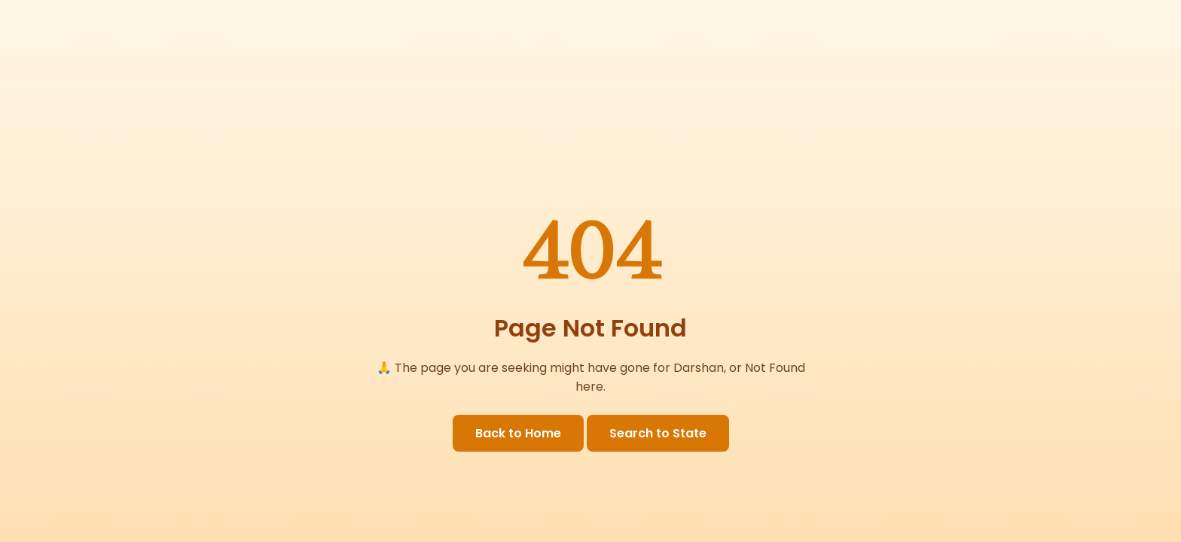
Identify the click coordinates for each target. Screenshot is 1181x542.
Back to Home (518, 433)
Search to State (657, 433)
